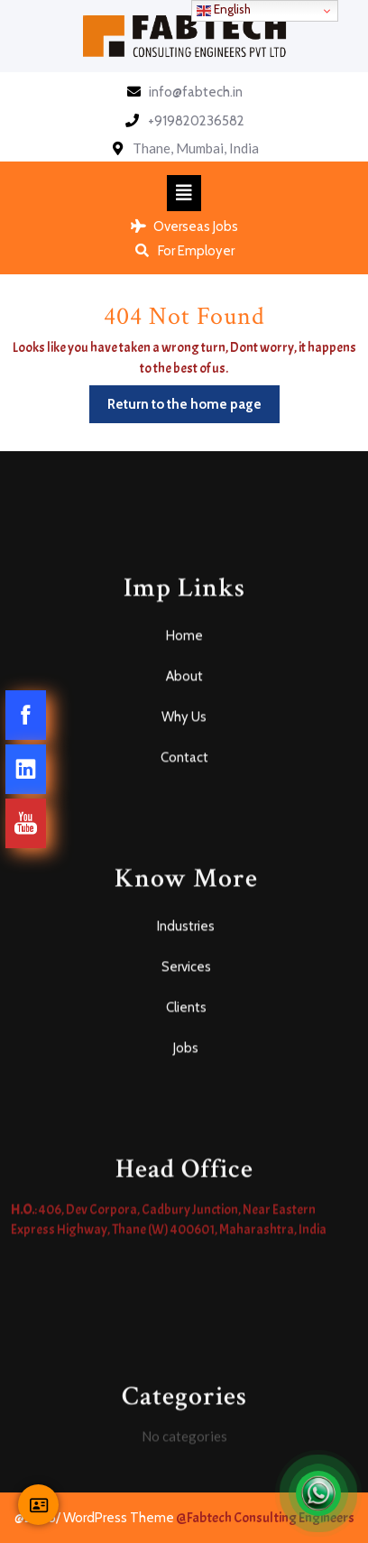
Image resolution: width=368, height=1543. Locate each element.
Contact (184, 931)
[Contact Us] (38, 1504)
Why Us (184, 890)
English (224, 10)
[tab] (184, 193)
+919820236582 (196, 121)
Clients (186, 1181)
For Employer (184, 251)
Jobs (185, 1222)
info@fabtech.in (196, 92)
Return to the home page (193, 398)
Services (186, 1140)
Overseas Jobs (184, 226)
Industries (186, 1100)
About (184, 850)
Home (184, 809)
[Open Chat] (318, 1493)
